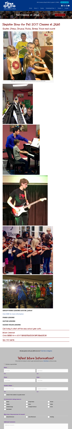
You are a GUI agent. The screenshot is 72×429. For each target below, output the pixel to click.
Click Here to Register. (46, 351)
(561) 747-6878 (64, 2)
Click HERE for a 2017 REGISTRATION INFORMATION (25, 335)
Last (37, 373)
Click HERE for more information (13, 314)
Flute (29, 404)
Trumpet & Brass (32, 406)
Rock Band (9, 409)
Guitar (8, 404)
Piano (8, 401)
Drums (51, 401)
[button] (62, 5)
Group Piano (31, 401)
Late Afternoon (32, 416)
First (5, 373)
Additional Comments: (9, 421)
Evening (52, 416)
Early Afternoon (10, 416)
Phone (6, 377)
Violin (51, 404)
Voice (51, 406)
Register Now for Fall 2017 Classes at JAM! (31, 24)
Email (39, 377)
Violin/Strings (10, 406)
